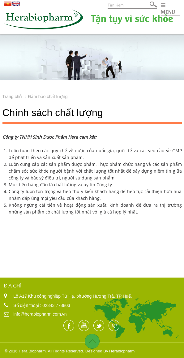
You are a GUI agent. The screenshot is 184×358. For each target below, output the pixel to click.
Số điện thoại (26, 305)
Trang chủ (12, 96)
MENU (168, 8)
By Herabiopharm (119, 351)
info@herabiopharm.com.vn (39, 314)
